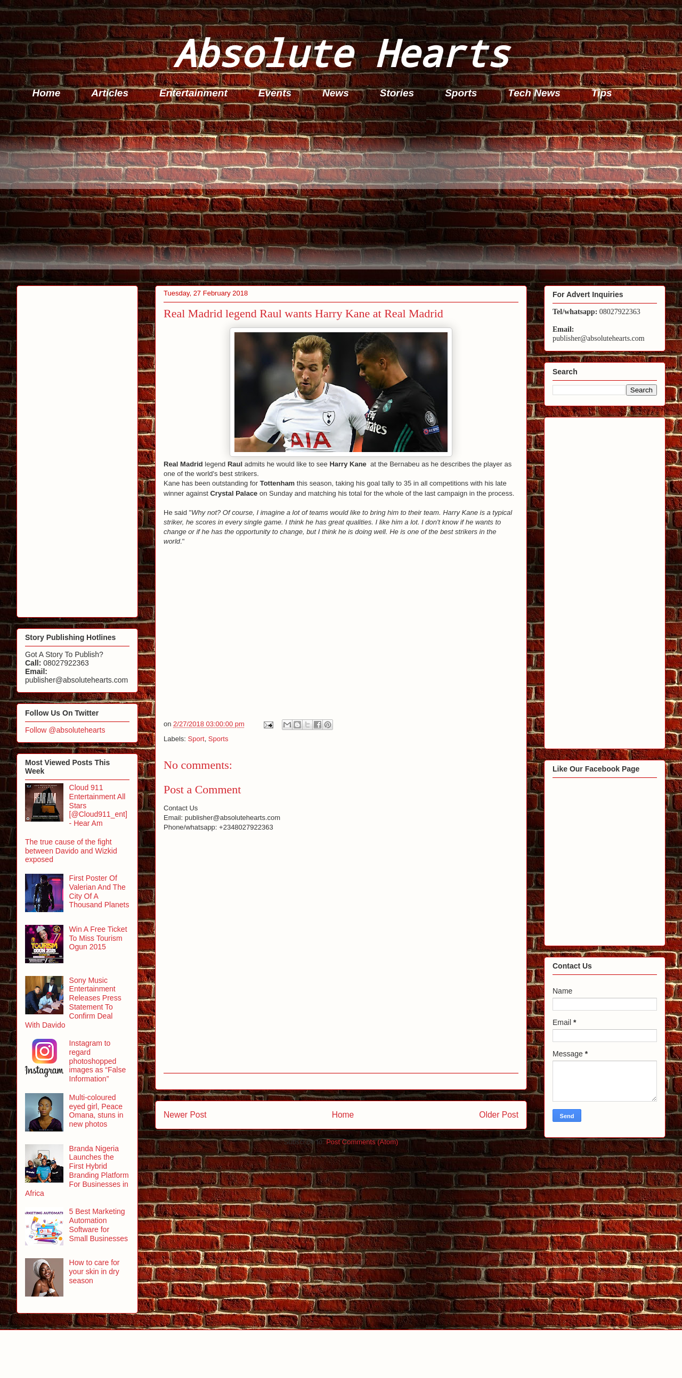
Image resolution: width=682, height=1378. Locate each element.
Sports (461, 93)
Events (274, 93)
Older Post (498, 1114)
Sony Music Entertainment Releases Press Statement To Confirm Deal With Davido (73, 1002)
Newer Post (185, 1114)
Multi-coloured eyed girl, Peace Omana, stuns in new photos (96, 1110)
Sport (196, 739)
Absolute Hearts (341, 52)
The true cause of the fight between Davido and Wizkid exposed (71, 851)
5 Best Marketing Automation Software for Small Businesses (98, 1224)
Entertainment (193, 93)
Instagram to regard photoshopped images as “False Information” (97, 1061)
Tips (601, 93)
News (335, 93)
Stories (397, 93)
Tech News (534, 93)
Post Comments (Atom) (362, 1142)
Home (47, 93)
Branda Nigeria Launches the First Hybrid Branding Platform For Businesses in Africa (77, 1170)
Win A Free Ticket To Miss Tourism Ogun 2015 (98, 938)
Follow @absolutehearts (65, 730)
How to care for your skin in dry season (94, 1271)
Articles (109, 93)
